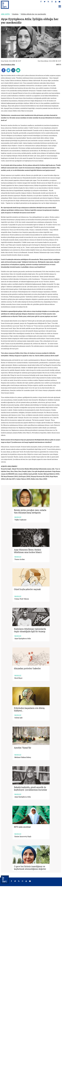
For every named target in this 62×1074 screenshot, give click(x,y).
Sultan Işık (18, 717)
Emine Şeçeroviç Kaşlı (22, 836)
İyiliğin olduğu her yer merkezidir (33, 14)
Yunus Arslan (19, 559)
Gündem (15, 14)
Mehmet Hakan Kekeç (22, 757)
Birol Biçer (18, 678)
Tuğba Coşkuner (20, 519)
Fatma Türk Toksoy (21, 599)
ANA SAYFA (5, 14)
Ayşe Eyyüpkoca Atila (8, 64)
